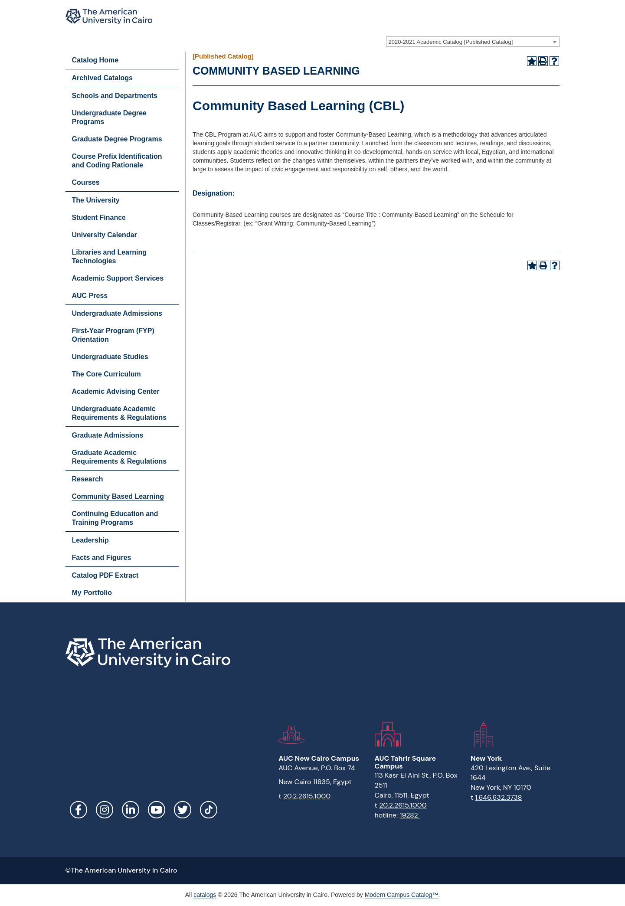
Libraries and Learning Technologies (109, 257)
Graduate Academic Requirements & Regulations (119, 457)
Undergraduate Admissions (117, 313)
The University (96, 200)
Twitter (182, 809)
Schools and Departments (114, 95)
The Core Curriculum (106, 374)
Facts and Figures (101, 557)
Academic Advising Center (116, 391)
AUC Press (90, 295)
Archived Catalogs (102, 78)
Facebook (78, 809)
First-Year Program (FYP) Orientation (113, 335)
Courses (86, 182)
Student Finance (99, 217)
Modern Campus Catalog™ (401, 894)
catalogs (204, 894)
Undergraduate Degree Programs (109, 117)
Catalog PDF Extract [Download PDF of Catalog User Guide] (105, 575)
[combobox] (473, 41)
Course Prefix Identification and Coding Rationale (117, 161)
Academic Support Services (118, 278)
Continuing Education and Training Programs (115, 518)
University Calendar (104, 235)
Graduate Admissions (108, 435)
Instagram (104, 809)
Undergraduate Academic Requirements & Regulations (119, 413)
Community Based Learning (118, 496)
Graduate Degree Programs (117, 139)
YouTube (156, 809)
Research (87, 479)
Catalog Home (95, 60)
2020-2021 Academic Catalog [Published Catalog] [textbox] (451, 42)
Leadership (90, 540)
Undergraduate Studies (110, 356)
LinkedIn (130, 809)
